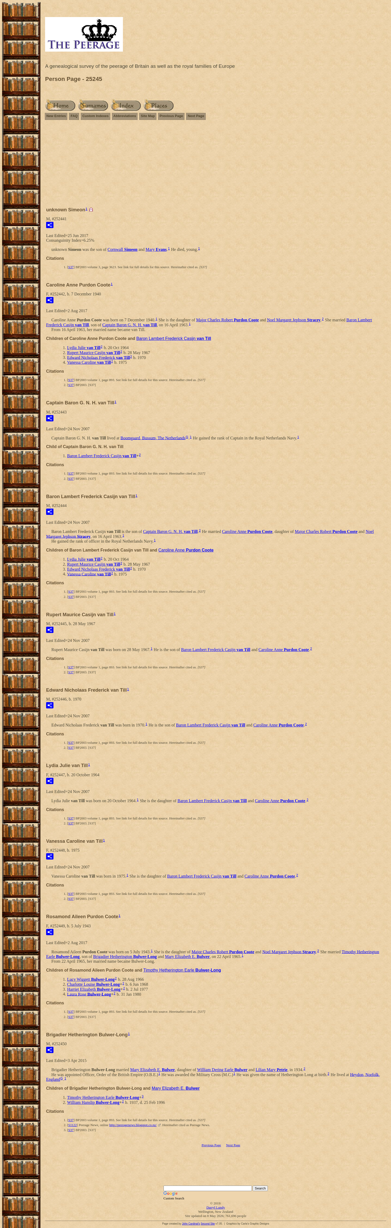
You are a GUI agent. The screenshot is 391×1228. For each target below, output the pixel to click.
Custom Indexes (95, 116)
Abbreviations (124, 116)
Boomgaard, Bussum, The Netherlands (153, 438)
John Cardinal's (191, 1223)
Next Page (196, 116)
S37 (70, 267)
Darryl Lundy (215, 1207)
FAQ (74, 116)
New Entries (56, 116)
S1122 (72, 1125)
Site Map (148, 116)
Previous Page (171, 116)
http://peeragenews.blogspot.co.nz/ (133, 1125)
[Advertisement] (215, 165)
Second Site (208, 1223)
